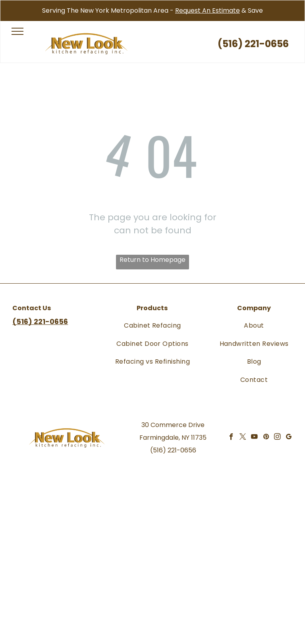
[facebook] (231, 438)
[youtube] (254, 438)
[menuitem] (152, 325)
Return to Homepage (152, 259)
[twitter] (243, 438)
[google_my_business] (289, 438)
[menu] (17, 31)
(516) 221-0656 (173, 450)
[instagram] (277, 438)
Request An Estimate (207, 10)
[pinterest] (266, 438)
